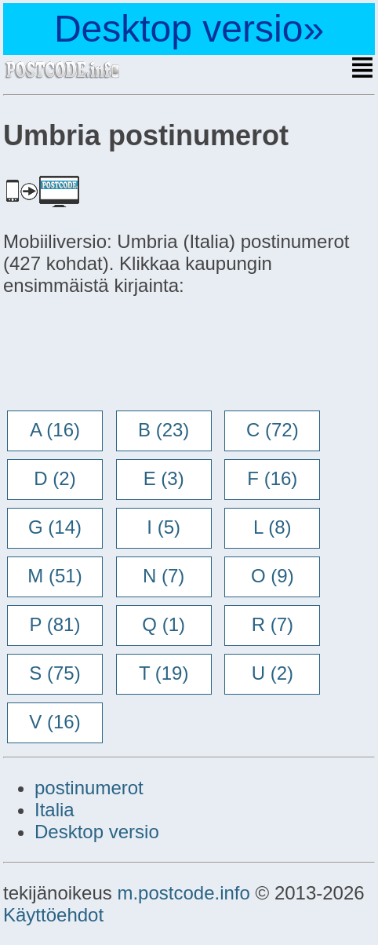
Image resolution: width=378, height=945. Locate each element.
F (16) (272, 478)
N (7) (163, 575)
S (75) (54, 673)
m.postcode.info (183, 892)
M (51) (54, 575)
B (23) (163, 429)
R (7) (272, 624)
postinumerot (89, 787)
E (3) (164, 478)
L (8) (272, 527)
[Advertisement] (128, 355)
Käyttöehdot (53, 914)
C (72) (272, 429)
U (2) (272, 673)
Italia (55, 809)
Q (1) (163, 624)
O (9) (272, 575)
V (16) (54, 721)
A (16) (55, 429)
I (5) (163, 527)
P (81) (55, 624)
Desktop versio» (189, 28)
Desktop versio (97, 831)
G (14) (55, 527)
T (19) (164, 673)
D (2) (54, 478)
